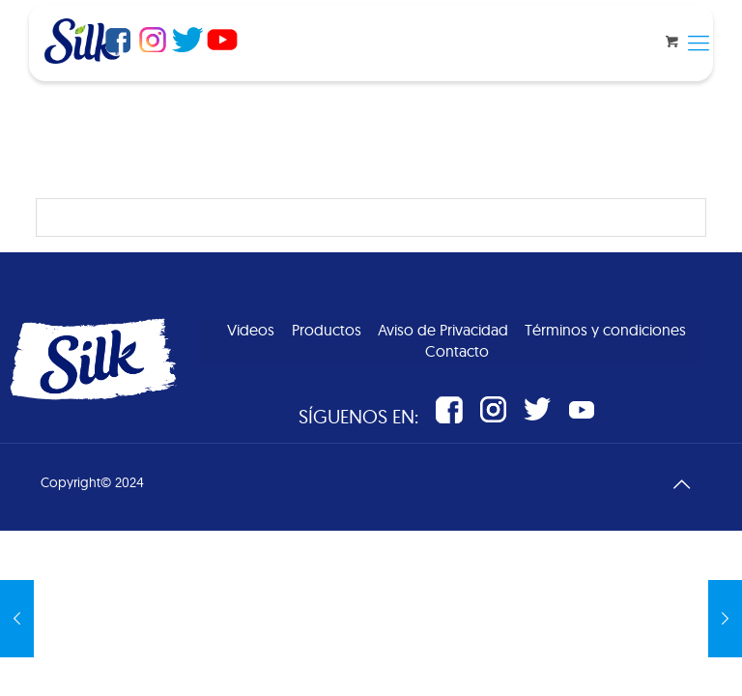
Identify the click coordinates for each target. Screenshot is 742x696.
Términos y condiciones (605, 329)
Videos (250, 329)
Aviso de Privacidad (443, 329)
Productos (326, 329)
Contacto (457, 351)
